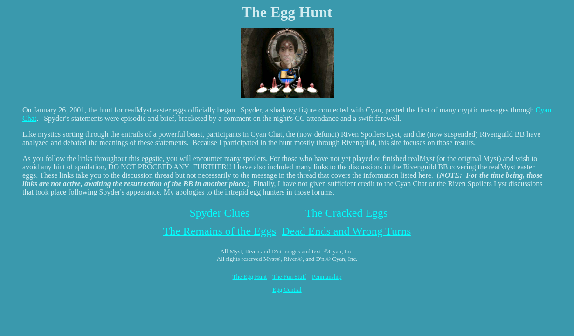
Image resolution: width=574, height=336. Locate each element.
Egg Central (286, 289)
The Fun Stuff (289, 276)
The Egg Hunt (250, 276)
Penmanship (327, 276)
